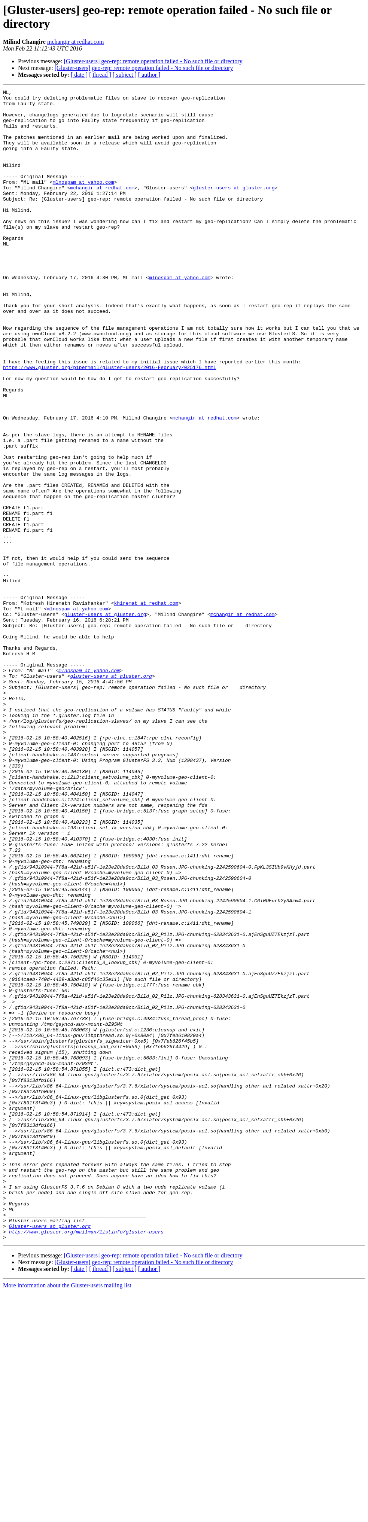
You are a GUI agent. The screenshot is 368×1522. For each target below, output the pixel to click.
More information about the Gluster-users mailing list (67, 1515)
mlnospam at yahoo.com (83, 201)
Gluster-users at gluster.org (50, 1454)
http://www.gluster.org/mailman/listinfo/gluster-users (86, 1460)
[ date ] (79, 74)
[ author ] (149, 74)
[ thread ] (100, 74)
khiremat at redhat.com (146, 706)
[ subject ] (125, 74)
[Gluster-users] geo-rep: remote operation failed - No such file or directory (153, 61)
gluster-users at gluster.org (233, 207)
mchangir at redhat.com (75, 42)
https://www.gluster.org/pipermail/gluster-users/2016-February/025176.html (109, 423)
